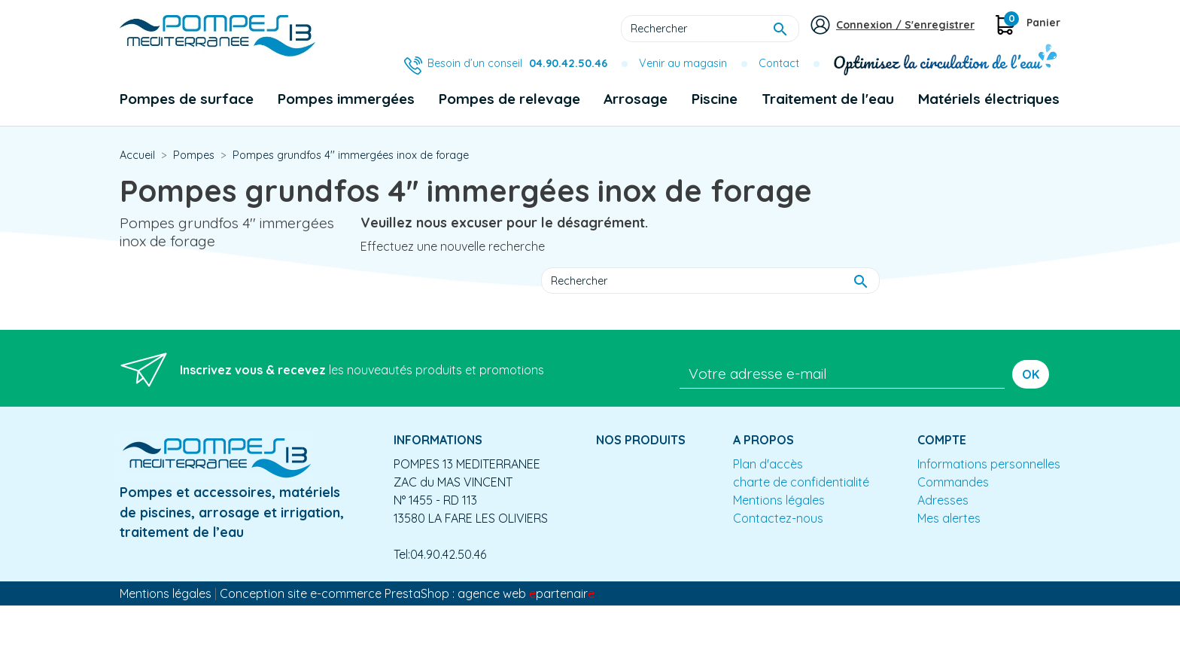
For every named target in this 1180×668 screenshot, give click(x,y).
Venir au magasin (683, 63)
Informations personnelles (988, 463)
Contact (779, 63)
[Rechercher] (710, 28)
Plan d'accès (768, 463)
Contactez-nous (778, 518)
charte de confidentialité (801, 482)
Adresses (943, 500)
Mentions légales (779, 500)
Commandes (953, 482)
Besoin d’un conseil (517, 63)
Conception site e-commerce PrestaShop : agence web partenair (407, 593)
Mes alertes (949, 518)
